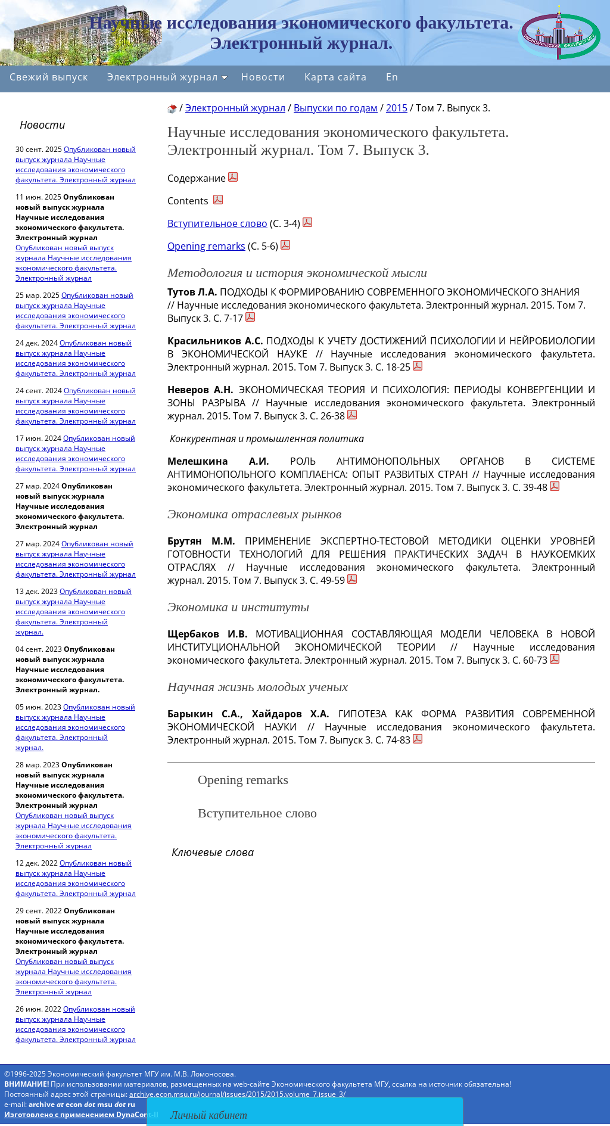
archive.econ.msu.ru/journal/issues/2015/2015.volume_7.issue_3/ (237, 1094)
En (392, 76)
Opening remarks (206, 246)
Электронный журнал (167, 76)
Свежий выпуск (49, 76)
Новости (263, 76)
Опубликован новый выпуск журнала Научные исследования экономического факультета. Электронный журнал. (73, 611)
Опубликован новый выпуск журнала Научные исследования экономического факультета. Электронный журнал (75, 164)
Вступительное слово (217, 223)
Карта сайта (335, 76)
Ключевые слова (213, 852)
